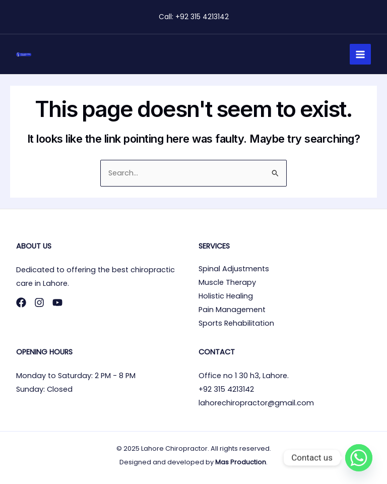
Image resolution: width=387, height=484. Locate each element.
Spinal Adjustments (234, 269)
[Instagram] (39, 302)
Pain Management (232, 310)
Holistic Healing (226, 296)
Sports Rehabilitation (236, 323)
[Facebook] (21, 302)
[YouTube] (57, 302)
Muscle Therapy (227, 282)
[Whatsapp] (358, 457)
